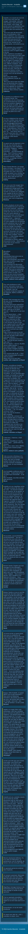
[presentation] (3, 931)
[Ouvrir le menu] (24, 6)
